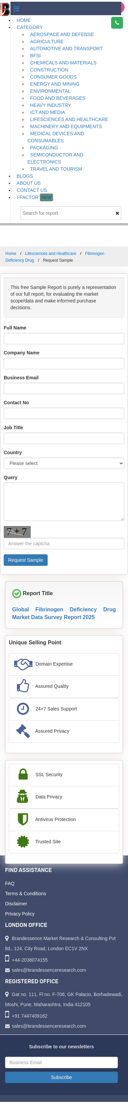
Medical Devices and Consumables (55, 137)
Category (30, 27)
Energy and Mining (54, 84)
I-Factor (35, 197)
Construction (49, 69)
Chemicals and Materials (63, 62)
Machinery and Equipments (66, 126)
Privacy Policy (19, 913)
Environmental (50, 91)
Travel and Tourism (56, 169)
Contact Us (32, 190)
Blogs (25, 176)
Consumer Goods (53, 77)
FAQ (10, 883)
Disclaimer (16, 903)
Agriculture (46, 41)
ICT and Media (47, 112)
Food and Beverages (57, 98)
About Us (29, 183)
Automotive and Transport (66, 48)
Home (24, 20)
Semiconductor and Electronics (55, 158)
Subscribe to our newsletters (61, 1046)
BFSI (35, 55)
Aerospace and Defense (62, 34)
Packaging (44, 147)
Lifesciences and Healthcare (69, 119)
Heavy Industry (50, 105)
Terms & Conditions (25, 893)
